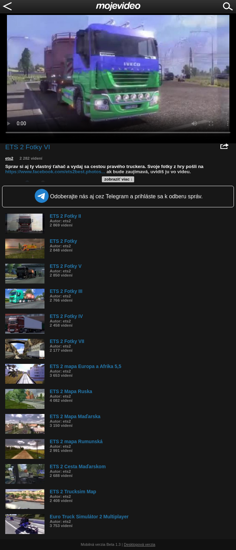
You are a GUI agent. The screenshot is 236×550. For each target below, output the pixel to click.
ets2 (9, 158)
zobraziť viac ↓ (118, 179)
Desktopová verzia (139, 544)
